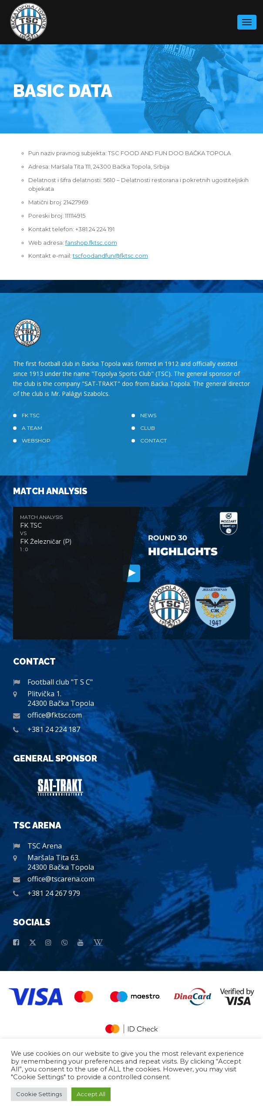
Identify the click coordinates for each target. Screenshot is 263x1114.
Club (147, 428)
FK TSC (31, 415)
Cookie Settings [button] (39, 1094)
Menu (247, 19)
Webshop (36, 440)
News (148, 415)
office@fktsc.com (54, 715)
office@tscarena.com (60, 879)
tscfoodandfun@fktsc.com (110, 255)
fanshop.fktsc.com (91, 242)
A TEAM (32, 428)
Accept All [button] (91, 1094)
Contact (153, 440)
